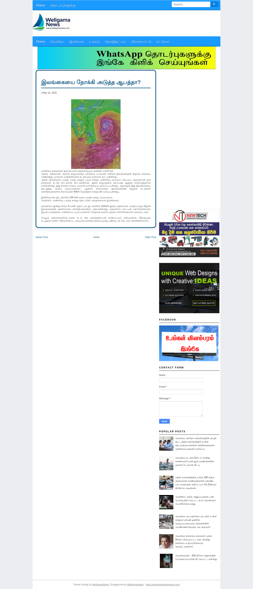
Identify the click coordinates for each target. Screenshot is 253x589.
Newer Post (42, 237)
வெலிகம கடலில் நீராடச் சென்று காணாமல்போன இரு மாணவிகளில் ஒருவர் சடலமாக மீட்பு (194, 461)
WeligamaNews (101, 584)
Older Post (150, 237)
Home (96, 237)
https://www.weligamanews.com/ (163, 584)
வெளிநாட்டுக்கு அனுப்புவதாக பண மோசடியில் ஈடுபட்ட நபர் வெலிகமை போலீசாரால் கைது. (195, 500)
